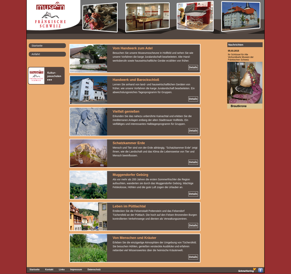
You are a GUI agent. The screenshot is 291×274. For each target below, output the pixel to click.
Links (62, 269)
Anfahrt (36, 54)
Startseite (37, 45)
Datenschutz (94, 269)
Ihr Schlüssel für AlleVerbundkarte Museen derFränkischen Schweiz (241, 57)
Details (193, 67)
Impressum (76, 269)
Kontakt (49, 269)
